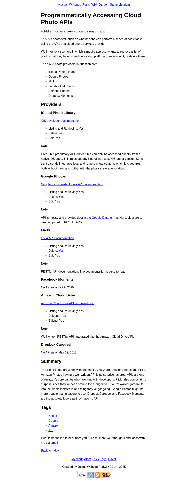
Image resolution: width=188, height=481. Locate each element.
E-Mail (112, 459)
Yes (61, 250)
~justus (63, 4)
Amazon (54, 425)
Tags (103, 459)
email (54, 442)
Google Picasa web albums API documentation (72, 184)
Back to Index (50, 450)
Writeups (75, 4)
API (51, 430)
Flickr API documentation (57, 238)
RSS (96, 459)
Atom (87, 459)
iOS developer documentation (60, 120)
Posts (86, 4)
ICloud (53, 415)
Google (53, 420)
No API (45, 352)
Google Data (100, 217)
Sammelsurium (120, 4)
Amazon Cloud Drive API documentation (67, 303)
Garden (103, 4)
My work (77, 459)
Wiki (94, 4)
